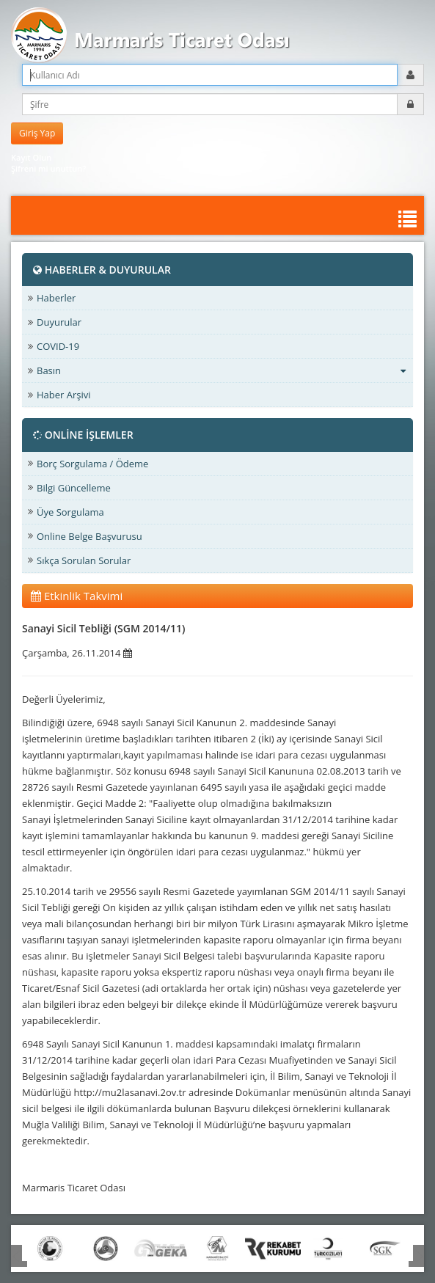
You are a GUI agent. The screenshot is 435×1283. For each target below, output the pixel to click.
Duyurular (59, 322)
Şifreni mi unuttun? (48, 168)
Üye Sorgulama (70, 512)
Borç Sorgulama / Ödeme (92, 463)
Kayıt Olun (31, 157)
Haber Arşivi (64, 394)
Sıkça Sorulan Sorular (84, 560)
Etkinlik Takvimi (77, 595)
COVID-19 (58, 346)
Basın (221, 370)
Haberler (56, 297)
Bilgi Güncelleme (74, 487)
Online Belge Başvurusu (89, 536)
